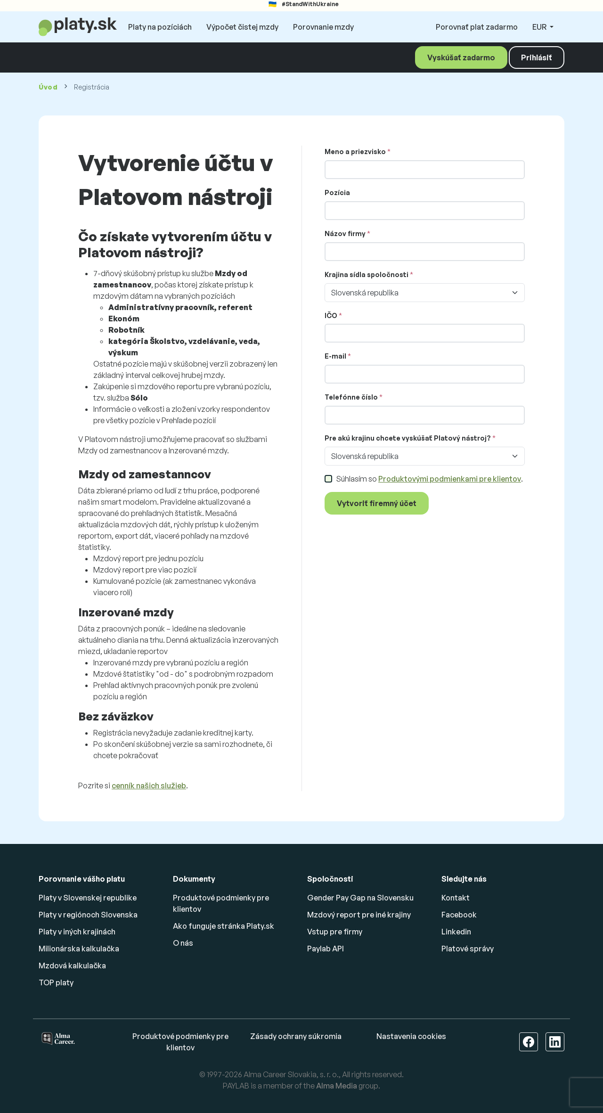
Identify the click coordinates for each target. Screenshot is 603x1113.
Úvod (48, 87)
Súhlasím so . (429, 478)
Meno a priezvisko (355, 151)
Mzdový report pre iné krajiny (359, 914)
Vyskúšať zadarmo (461, 57)
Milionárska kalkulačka (79, 948)
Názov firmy (345, 233)
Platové (467, 948)
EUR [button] (540, 27)
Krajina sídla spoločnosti (366, 274)
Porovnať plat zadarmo (477, 27)
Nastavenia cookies (411, 1036)
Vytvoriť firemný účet (376, 503)
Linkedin (456, 931)
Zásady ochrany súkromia (296, 1036)
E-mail (335, 356)
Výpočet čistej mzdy (242, 27)
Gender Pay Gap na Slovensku (360, 897)
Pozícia (337, 192)
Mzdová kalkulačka (72, 965)
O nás (183, 943)
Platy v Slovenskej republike (88, 897)
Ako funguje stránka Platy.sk (223, 926)
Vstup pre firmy (334, 931)
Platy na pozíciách (160, 27)
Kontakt (455, 897)
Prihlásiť (536, 57)
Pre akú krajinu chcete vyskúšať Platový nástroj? (408, 438)
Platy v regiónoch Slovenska (88, 914)
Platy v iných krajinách (77, 931)
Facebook (459, 914)
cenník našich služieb (149, 785)
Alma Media (336, 1085)
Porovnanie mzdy (323, 27)
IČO (331, 315)
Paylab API (325, 948)
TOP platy (56, 982)
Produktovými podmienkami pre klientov (449, 478)
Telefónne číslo (351, 397)
